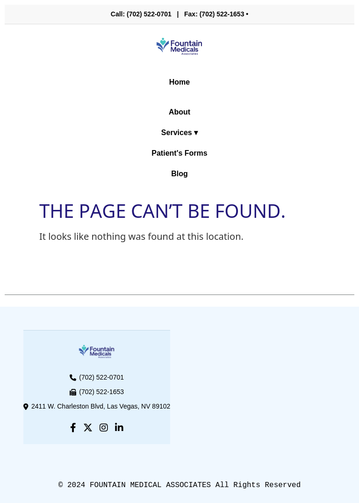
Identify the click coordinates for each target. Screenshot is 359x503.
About (179, 112)
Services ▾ (179, 133)
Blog (179, 174)
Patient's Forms (179, 153)
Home (179, 82)
